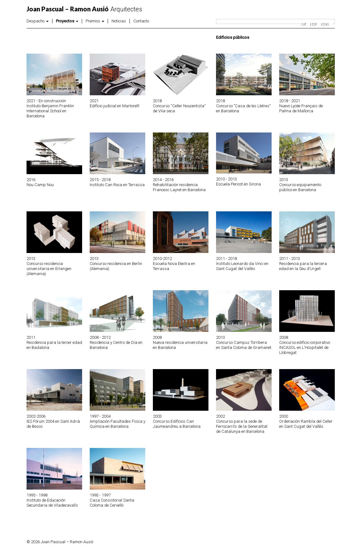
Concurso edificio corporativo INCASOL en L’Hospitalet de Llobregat (304, 347)
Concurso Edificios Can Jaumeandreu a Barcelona (177, 424)
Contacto (141, 21)
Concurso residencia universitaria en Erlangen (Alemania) (49, 268)
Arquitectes (84, 9)
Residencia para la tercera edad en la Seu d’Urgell (303, 266)
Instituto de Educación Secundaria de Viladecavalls (52, 503)
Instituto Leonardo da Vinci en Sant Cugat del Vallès (242, 266)
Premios (95, 21)
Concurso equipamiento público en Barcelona (300, 187)
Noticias (118, 21)
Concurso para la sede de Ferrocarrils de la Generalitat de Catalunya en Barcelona (242, 426)
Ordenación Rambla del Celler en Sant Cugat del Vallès (306, 424)
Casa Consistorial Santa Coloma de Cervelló (112, 503)
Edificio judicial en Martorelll (114, 105)
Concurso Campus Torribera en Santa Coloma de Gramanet (243, 345)
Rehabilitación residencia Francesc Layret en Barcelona (179, 187)
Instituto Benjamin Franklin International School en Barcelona (50, 110)
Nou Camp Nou (40, 184)
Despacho (38, 21)
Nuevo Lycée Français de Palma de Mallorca (301, 108)
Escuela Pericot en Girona (238, 184)
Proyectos (67, 21)
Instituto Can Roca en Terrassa (117, 184)
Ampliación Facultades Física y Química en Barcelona (117, 424)
